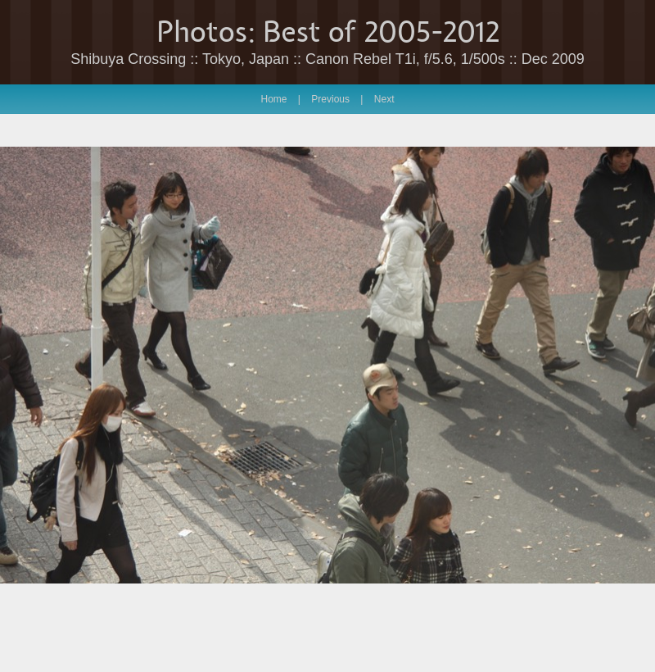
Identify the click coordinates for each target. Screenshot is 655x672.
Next (384, 99)
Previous (330, 99)
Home (274, 99)
